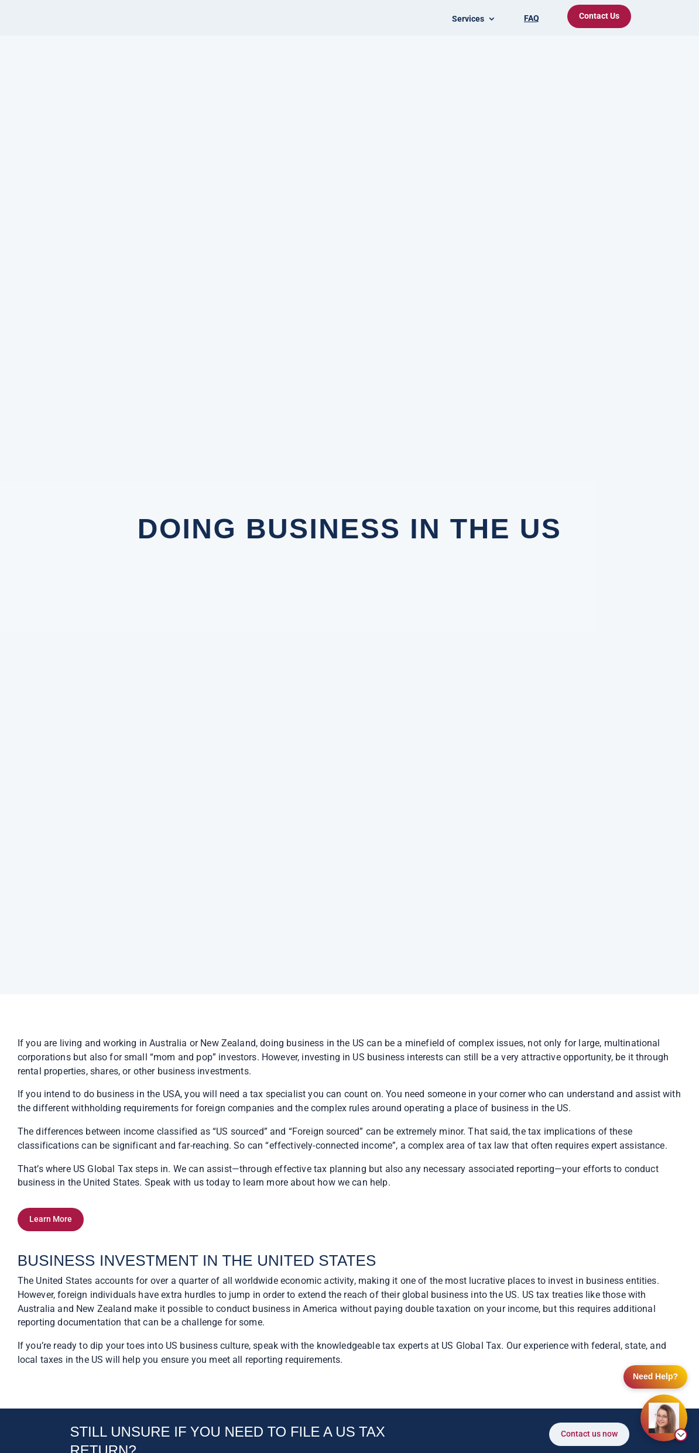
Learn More (50, 1219)
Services (468, 19)
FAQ (531, 18)
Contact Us (599, 15)
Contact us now (589, 1433)
